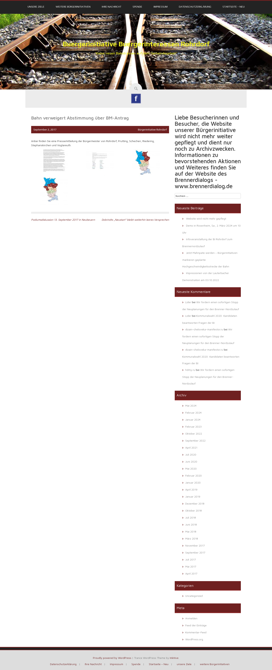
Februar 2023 (193, 426)
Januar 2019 (192, 496)
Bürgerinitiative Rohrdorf (152, 129)
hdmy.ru (190, 369)
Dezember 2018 (194, 503)
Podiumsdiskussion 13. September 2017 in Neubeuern (63, 219)
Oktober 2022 (193, 433)
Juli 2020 (190, 454)
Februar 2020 (193, 475)
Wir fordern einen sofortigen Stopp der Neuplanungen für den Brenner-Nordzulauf (208, 336)
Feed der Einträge (196, 625)
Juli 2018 (190, 517)
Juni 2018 (191, 524)
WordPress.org (194, 639)
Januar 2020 (193, 482)
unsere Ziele (36, 6)
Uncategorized (194, 595)
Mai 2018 (190, 531)
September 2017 (195, 552)
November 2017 (195, 545)
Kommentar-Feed (195, 632)
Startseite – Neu (234, 6)
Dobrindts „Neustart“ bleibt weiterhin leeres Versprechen (135, 219)
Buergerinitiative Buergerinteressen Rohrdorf (136, 44)
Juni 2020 (191, 461)
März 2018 (191, 538)
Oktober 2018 (193, 510)
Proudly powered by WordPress (112, 657)
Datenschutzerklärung (195, 6)
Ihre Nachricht (111, 6)
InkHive (174, 657)
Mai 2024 (190, 405)
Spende (137, 6)
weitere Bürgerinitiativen (73, 6)
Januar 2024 (192, 419)
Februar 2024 (193, 412)
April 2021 (191, 447)
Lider (188, 302)
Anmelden (191, 618)
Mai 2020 (191, 468)
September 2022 (195, 440)
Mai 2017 (190, 566)
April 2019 (191, 489)
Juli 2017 (190, 559)
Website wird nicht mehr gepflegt (206, 218)
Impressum (161, 6)
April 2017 (191, 573)
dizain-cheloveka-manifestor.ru (204, 329)
